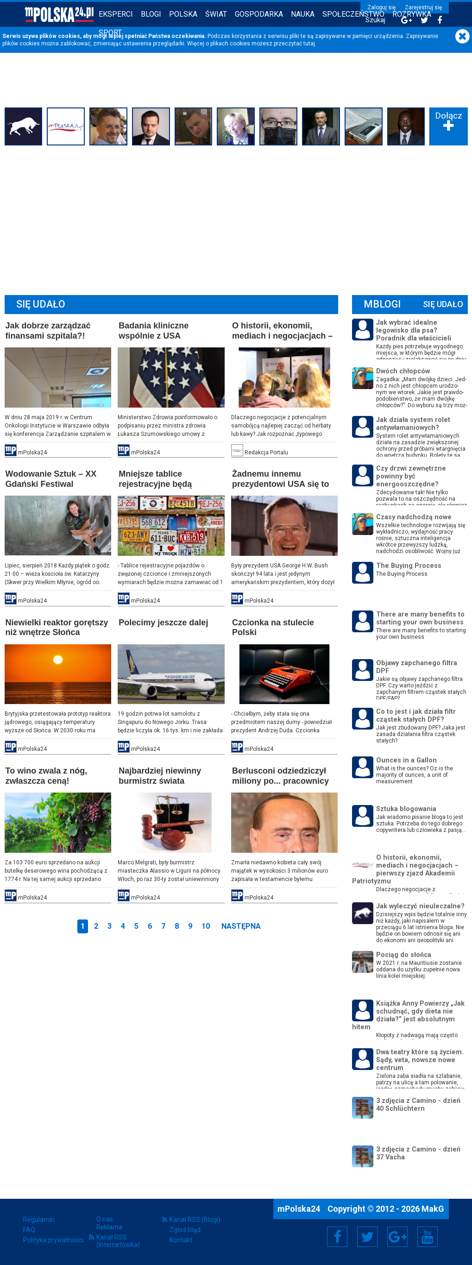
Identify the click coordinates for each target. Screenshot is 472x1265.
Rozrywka (411, 14)
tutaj (309, 43)
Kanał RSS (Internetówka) (118, 1241)
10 (205, 926)
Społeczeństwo (353, 14)
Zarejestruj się (423, 7)
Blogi (151, 14)
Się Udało (443, 304)
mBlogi (382, 304)
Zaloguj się (381, 7)
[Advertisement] (236, 218)
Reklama (109, 1227)
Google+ (398, 1237)
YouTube (428, 1237)
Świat (216, 14)
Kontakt (181, 1240)
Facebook (337, 1237)
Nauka (303, 14)
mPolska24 (299, 1209)
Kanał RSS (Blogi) (195, 1219)
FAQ (29, 1230)
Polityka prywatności (53, 1240)
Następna (241, 926)
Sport (110, 32)
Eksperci (116, 14)
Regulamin (39, 1219)
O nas (104, 1219)
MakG (433, 1209)
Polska (183, 14)
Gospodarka (259, 14)
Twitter (367, 1237)
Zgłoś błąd (185, 1230)
